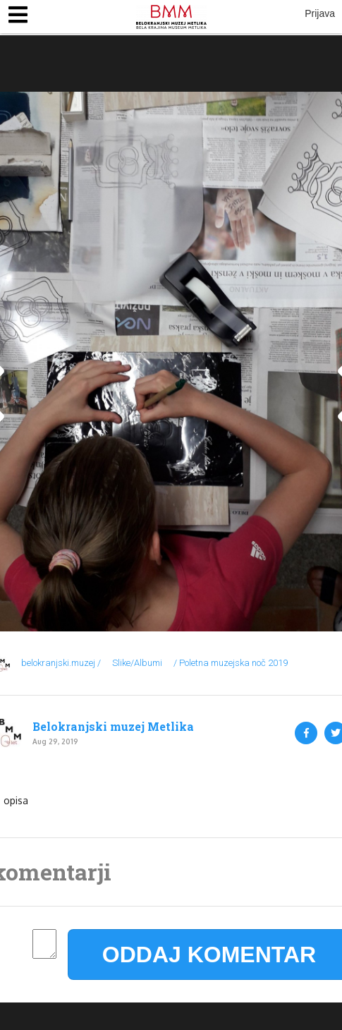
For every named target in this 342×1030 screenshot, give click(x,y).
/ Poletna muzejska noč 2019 (230, 663)
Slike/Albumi (137, 663)
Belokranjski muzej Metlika (113, 726)
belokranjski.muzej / (61, 663)
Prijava (320, 13)
